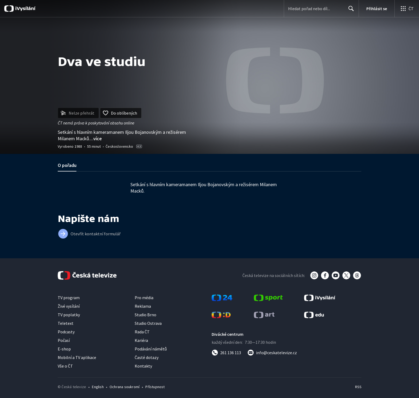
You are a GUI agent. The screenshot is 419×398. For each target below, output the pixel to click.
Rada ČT (142, 331)
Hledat (349, 10)
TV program (69, 297)
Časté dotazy (146, 357)
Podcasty (66, 331)
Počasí (64, 340)
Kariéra (141, 340)
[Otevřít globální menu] (406, 8)
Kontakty (143, 366)
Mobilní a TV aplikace (77, 357)
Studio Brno (145, 314)
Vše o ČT (65, 366)
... (96, 138)
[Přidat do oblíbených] (121, 113)
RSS (358, 386)
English (97, 386)
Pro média (144, 297)
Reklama (143, 306)
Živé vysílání (69, 306)
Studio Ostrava (148, 323)
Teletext (65, 323)
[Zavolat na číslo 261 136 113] (226, 352)
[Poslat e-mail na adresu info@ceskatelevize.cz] (272, 352)
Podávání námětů (151, 349)
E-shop (64, 349)
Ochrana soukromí (124, 386)
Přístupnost (155, 386)
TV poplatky (69, 314)
